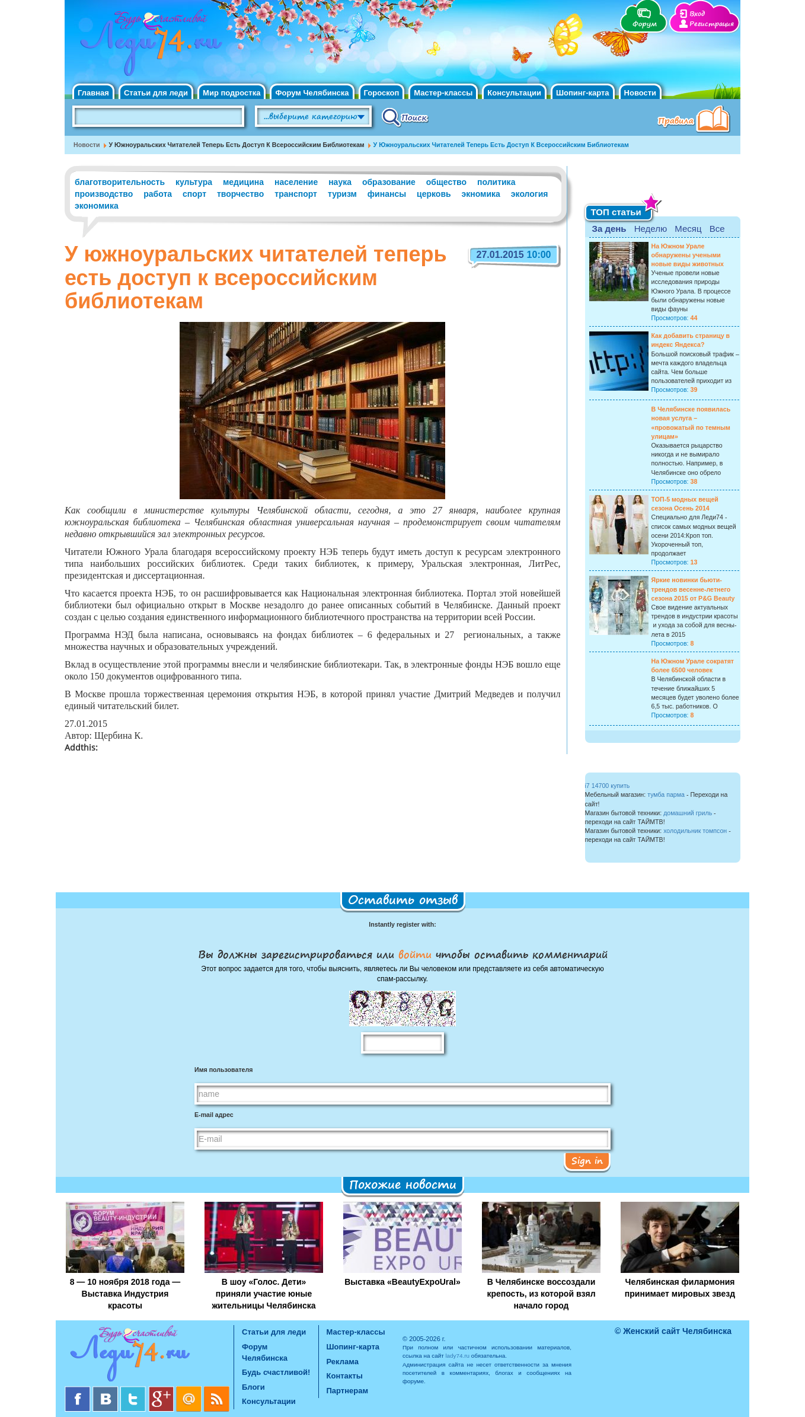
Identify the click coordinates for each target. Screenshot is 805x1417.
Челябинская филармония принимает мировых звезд (680, 1287)
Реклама (343, 1361)
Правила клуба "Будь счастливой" (695, 120)
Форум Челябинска (312, 93)
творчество (240, 194)
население (296, 182)
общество (446, 182)
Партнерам (348, 1390)
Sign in (587, 1160)
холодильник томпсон (695, 830)
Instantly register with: (402, 924)
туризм (342, 194)
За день (609, 229)
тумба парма (666, 794)
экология (529, 194)
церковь (434, 194)
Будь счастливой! (276, 1372)
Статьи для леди (156, 93)
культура (193, 182)
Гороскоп (382, 93)
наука (340, 182)
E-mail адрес (214, 1114)
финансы (387, 194)
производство (104, 194)
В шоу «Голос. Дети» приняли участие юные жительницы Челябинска (263, 1293)
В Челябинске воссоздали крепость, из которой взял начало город (541, 1293)
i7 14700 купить (607, 785)
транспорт (295, 194)
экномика (481, 194)
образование (389, 182)
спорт (194, 194)
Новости (640, 93)
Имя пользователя (223, 1069)
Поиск (405, 117)
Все (717, 229)
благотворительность (120, 182)
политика (496, 182)
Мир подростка (231, 93)
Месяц (688, 229)
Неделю (650, 229)
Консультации (514, 93)
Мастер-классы (443, 93)
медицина (243, 182)
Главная (93, 93)
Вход (697, 14)
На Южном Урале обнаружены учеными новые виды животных (687, 254)
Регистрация (711, 24)
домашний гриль (687, 812)
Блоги (253, 1387)
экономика (97, 205)
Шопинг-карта (582, 93)
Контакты (345, 1375)
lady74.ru (457, 1355)
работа (157, 194)
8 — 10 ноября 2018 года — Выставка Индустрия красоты (125, 1293)
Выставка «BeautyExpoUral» (402, 1282)
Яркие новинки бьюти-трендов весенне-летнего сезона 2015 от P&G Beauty (693, 588)
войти (415, 954)
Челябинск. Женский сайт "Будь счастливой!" (148, 46)
